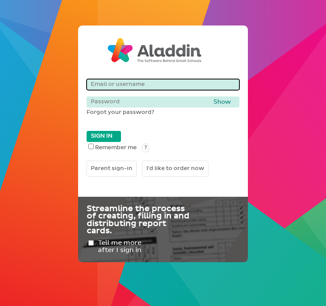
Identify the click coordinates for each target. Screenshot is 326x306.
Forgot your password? (120, 112)
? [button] (145, 147)
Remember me (112, 147)
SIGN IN (101, 136)
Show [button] (222, 102)
